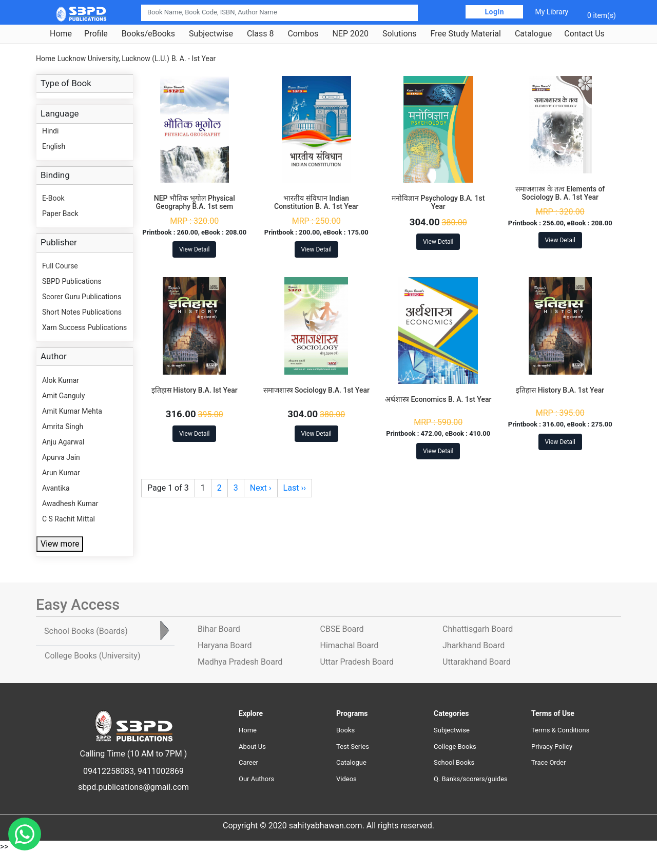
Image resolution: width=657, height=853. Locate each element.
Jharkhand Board (473, 645)
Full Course (60, 266)
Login (494, 12)
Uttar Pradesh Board (357, 662)
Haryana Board (225, 645)
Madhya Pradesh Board (240, 662)
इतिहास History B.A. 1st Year (560, 390)
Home (61, 33)
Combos (302, 33)
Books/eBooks (148, 33)
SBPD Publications (72, 281)
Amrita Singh (62, 426)
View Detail (194, 249)
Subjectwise (211, 33)
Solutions (399, 33)
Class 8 (260, 33)
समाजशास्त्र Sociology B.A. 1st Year (316, 390)
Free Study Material (466, 33)
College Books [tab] (92, 656)
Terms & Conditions (560, 730)
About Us (252, 746)
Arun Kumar (61, 473)
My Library (551, 12)
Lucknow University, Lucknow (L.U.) (113, 58)
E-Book (53, 198)
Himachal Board (349, 645)
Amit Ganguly (63, 396)
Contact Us (584, 33)
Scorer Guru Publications (81, 297)
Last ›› (294, 488)
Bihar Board (219, 629)
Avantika (56, 488)
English (53, 146)
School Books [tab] (86, 631)
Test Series (352, 746)
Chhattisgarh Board (477, 629)
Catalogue (533, 33)
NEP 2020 (350, 33)
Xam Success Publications (84, 327)
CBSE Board (342, 629)
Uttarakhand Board (476, 662)
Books (345, 730)
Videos (346, 779)
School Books (454, 762)
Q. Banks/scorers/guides (471, 779)
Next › (261, 488)
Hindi (50, 131)
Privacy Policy (551, 746)
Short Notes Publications (82, 312)
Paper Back (60, 213)
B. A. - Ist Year (193, 58)
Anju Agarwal (63, 442)
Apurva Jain (61, 457)
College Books (455, 746)
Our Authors (256, 779)
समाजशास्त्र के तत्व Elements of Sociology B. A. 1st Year (560, 193)
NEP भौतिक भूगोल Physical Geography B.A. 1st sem (194, 202)
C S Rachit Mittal (68, 519)
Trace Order (548, 762)
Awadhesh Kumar (70, 503)
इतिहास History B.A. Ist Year (194, 390)
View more (60, 544)
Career (248, 762)
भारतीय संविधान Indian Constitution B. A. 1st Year (316, 202)
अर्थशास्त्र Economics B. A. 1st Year (438, 399)
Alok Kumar (60, 380)
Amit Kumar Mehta (72, 411)
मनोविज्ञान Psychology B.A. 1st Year (438, 202)
